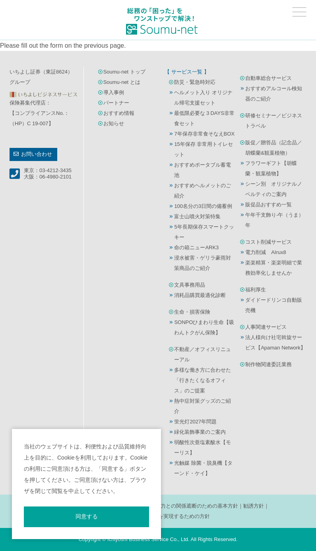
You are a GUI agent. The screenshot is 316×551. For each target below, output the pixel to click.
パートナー (116, 103)
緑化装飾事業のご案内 (200, 432)
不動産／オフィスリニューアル (202, 354)
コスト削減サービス (268, 242)
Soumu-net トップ (124, 72)
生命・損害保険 (192, 312)
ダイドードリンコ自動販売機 (273, 305)
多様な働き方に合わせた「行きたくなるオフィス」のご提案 (202, 380)
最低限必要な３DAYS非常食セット (204, 118)
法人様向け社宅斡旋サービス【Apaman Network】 (275, 342)
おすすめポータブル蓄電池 (202, 170)
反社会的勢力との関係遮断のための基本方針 (186, 506)
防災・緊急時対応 (194, 82)
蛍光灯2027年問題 (195, 422)
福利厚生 (255, 290)
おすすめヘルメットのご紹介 (202, 190)
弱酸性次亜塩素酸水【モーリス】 (202, 447)
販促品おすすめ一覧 (268, 205)
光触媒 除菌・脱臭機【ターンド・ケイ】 (203, 468)
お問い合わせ (36, 154)
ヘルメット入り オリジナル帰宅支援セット (203, 97)
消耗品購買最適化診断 (200, 295)
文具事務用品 (189, 285)
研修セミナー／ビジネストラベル (273, 121)
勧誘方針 (253, 506)
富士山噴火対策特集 (197, 216)
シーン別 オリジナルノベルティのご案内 (273, 189)
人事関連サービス (266, 327)
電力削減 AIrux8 (265, 252)
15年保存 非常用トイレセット (203, 149)
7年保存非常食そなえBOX (204, 134)
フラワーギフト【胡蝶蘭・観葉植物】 (271, 168)
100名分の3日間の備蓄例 (203, 206)
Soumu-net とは (121, 82)
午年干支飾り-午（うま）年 (274, 220)
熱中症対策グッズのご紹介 (202, 406)
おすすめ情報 (118, 113)
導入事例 (113, 92)
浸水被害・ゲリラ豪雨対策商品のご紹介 (202, 263)
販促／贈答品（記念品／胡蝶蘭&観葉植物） (273, 148)
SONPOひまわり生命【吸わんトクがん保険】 (204, 327)
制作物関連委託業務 (268, 364)
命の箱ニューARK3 (196, 247)
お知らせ (113, 123)
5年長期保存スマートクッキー (204, 232)
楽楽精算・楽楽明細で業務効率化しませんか (273, 268)
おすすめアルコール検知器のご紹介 (273, 93)
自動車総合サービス (268, 78)
